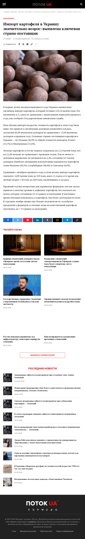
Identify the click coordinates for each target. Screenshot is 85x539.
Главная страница (10, 12)
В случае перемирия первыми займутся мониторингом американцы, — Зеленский (46, 415)
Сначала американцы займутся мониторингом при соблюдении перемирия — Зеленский (43, 402)
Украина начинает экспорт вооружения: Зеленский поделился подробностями (62, 300)
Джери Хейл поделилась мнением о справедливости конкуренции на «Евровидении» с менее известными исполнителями (45, 441)
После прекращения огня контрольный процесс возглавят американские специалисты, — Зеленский (47, 428)
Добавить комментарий (42, 355)
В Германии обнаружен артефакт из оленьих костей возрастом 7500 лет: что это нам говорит (47, 467)
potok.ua (32, 522)
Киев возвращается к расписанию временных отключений (59, 338)
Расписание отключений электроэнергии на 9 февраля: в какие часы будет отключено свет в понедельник (61, 263)
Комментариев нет (21, 39)
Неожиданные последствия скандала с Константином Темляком (43, 479)
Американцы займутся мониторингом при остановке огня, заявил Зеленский (44, 376)
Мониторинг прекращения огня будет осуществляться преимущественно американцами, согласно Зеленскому (47, 389)
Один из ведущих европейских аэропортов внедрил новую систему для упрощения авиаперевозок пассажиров (46, 454)
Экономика (8, 18)
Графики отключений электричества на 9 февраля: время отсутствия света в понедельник (21, 261)
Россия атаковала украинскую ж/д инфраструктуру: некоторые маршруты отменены (21, 339)
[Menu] (4, 4)
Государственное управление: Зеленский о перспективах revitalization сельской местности (22, 301)
